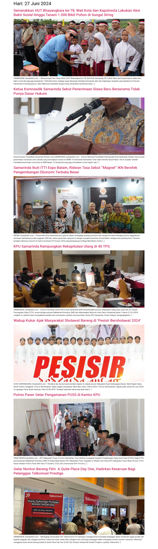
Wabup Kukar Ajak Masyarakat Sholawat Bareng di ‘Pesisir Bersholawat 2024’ (77, 320)
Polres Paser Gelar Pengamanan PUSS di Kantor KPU (57, 395)
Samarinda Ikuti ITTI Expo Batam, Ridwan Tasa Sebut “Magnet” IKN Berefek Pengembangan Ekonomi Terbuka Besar (75, 169)
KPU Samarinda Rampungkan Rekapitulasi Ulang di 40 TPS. (62, 246)
